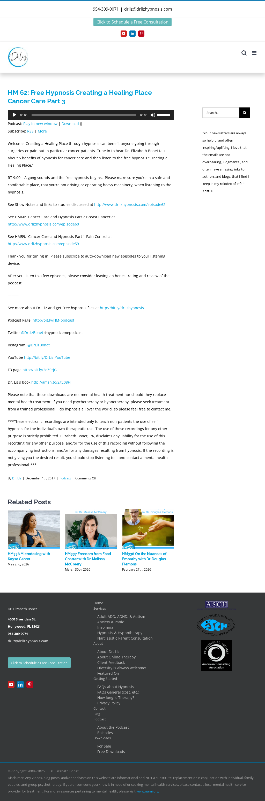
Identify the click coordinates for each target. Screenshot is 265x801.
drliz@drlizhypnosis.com (148, 9)
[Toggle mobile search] (244, 53)
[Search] (244, 112)
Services (99, 608)
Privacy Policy (108, 703)
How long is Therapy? (115, 697)
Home (98, 603)
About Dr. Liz (108, 651)
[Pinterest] (29, 684)
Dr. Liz (16, 478)
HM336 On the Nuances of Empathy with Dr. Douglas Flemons (144, 559)
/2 (43, 369)
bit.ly (37, 369)
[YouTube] (11, 684)
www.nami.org (147, 791)
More (42, 131)
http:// (105, 307)
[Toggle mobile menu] (254, 53)
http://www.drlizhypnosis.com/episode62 (129, 204)
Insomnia (105, 627)
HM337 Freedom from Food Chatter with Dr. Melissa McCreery (88, 559)
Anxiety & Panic (110, 621)
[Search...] (220, 112)
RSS (30, 131)
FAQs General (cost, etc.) (118, 692)
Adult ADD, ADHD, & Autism (121, 616)
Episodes (105, 732)
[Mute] (153, 115)
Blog (96, 713)
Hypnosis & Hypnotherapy (119, 632)
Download (70, 123)
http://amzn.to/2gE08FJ (51, 382)
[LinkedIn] (20, 684)
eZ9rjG (51, 369)
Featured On (108, 673)
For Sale (104, 746)
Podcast (65, 478)
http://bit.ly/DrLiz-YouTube (47, 357)
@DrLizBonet (32, 332)
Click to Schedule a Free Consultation (132, 22)
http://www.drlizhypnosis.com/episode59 (43, 243)
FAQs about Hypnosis (115, 686)
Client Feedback (111, 662)
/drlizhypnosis (131, 307)
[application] (91, 115)
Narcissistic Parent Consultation (125, 638)
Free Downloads (111, 751)
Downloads (102, 738)
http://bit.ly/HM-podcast (53, 320)
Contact (99, 708)
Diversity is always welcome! (121, 667)
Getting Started (105, 678)
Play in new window (40, 123)
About (98, 643)
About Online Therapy (116, 657)
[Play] (14, 115)
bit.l (114, 307)
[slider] (84, 115)
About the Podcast (113, 727)
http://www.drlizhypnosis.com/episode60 (43, 224)
